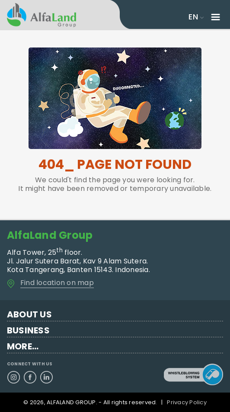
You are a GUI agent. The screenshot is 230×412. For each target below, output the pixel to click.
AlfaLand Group (50, 235)
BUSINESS (28, 330)
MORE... (23, 346)
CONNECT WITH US (30, 364)
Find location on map (57, 283)
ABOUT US (29, 314)
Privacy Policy (187, 402)
